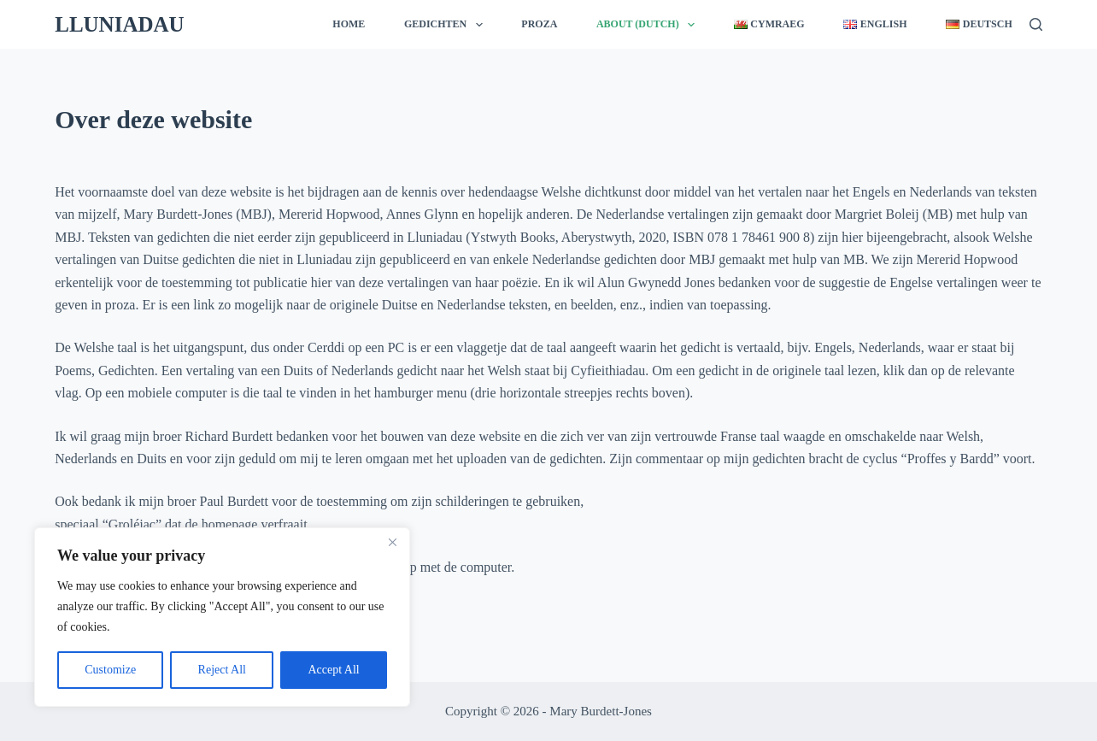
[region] (222, 617)
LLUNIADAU (119, 24)
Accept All (333, 669)
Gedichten (447, 25)
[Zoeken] (1036, 24)
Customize (110, 669)
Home (348, 24)
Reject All (222, 669)
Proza (539, 24)
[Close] (392, 542)
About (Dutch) (648, 25)
